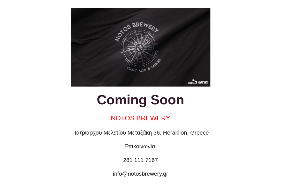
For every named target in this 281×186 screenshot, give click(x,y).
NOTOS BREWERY (140, 118)
